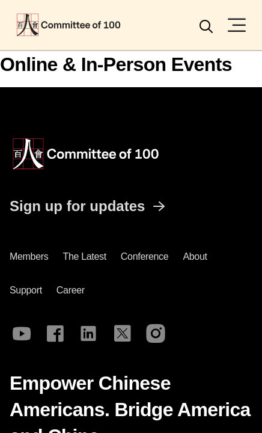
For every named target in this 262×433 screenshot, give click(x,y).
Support (26, 290)
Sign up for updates (89, 206)
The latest (84, 256)
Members (29, 256)
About (195, 256)
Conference (145, 256)
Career (70, 290)
